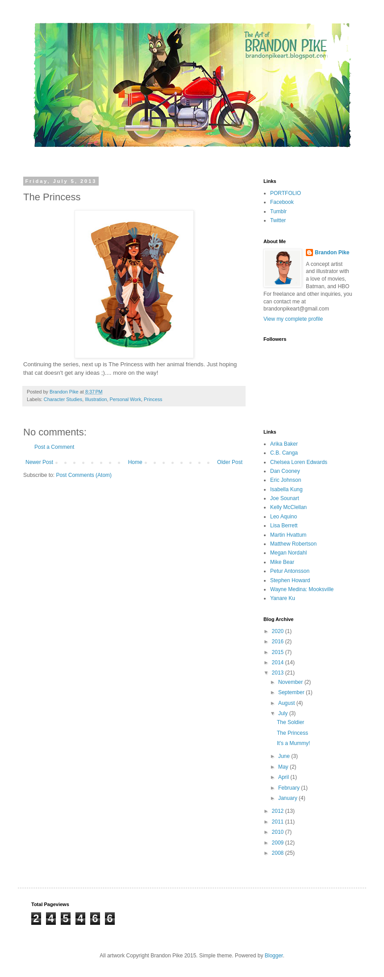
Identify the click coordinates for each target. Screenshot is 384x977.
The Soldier (290, 722)
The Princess (292, 733)
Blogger (274, 955)
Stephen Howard (290, 580)
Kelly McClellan (288, 507)
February (289, 788)
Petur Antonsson (289, 571)
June (284, 756)
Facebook (282, 202)
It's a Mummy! (293, 743)
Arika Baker (284, 444)
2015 (278, 652)
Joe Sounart (284, 498)
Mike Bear (282, 562)
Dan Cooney (285, 471)
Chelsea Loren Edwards (298, 462)
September (292, 692)
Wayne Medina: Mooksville (302, 589)
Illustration (96, 399)
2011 (278, 822)
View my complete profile (293, 319)
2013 (278, 673)
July (283, 713)
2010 (278, 832)
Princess (153, 399)
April (284, 777)
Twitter (278, 220)
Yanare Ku (282, 598)
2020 (278, 631)
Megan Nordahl (288, 553)
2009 (278, 843)
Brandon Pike (332, 252)
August (287, 703)
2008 (278, 853)
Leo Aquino (283, 516)
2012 (278, 811)
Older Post (229, 462)
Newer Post (39, 462)
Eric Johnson (285, 480)
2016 (278, 641)
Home (135, 462)
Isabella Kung (286, 489)
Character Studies (63, 399)
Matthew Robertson (293, 544)
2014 (278, 662)
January (288, 798)
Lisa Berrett (283, 525)
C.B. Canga (284, 453)
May (284, 767)
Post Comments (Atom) (84, 475)
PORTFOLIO (285, 193)
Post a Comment (54, 447)
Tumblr (278, 211)
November (291, 682)
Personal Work (125, 399)
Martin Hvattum (288, 535)
